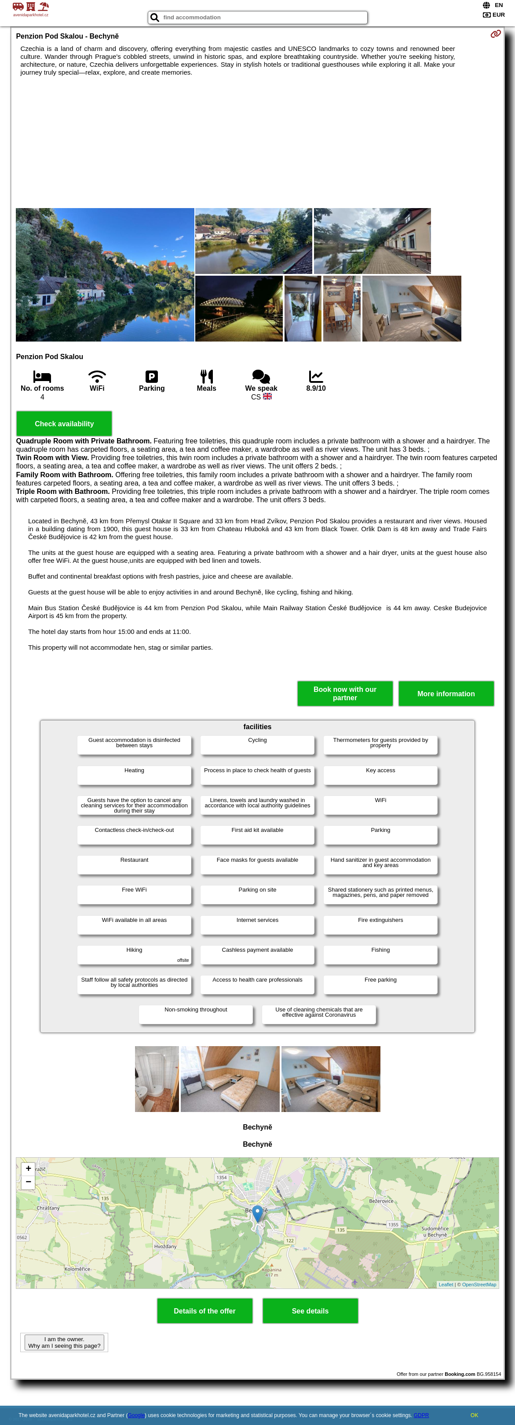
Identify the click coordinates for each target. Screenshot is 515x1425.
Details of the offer (204, 1311)
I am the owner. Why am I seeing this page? (64, 1342)
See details (310, 1311)
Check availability (64, 424)
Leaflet (446, 1284)
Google (136, 1415)
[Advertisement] (257, 142)
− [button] (28, 1182)
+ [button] (28, 1169)
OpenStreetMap (479, 1284)
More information (446, 694)
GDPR (421, 1415)
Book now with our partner (345, 694)
